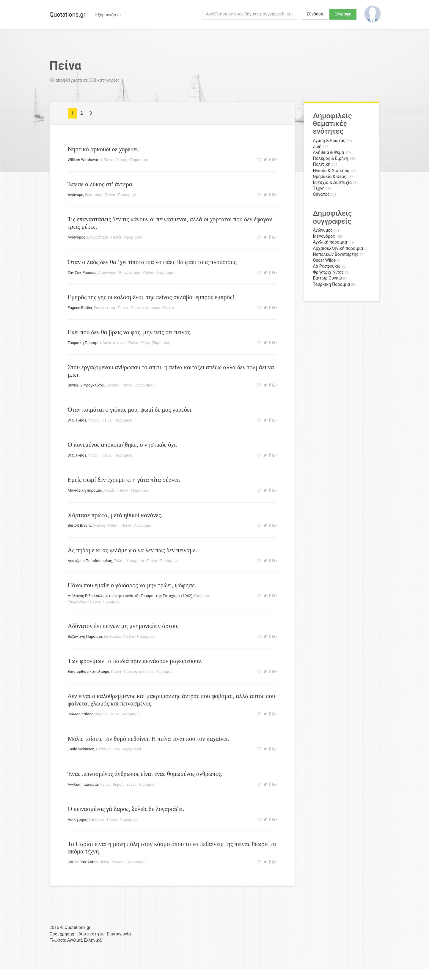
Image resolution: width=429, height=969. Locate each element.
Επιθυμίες (112, 636)
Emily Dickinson (81, 749)
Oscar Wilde (324, 260)
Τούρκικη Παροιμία (84, 342)
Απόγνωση (107, 272)
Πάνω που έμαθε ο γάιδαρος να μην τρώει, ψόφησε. (132, 585)
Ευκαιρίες (93, 194)
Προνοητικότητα (138, 671)
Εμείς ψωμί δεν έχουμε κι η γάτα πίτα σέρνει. (124, 479)
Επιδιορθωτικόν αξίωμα (88, 671)
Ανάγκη (98, 525)
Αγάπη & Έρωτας (329, 140)
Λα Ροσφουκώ (327, 266)
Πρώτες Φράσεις (145, 307)
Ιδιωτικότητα (90, 934)
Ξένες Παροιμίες (155, 342)
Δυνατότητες (113, 342)
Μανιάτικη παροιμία (85, 490)
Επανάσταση (97, 237)
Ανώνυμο (76, 194)
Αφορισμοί (133, 237)
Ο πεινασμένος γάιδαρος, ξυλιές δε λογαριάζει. (126, 808)
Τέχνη (319, 188)
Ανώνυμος (76, 237)
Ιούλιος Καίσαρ (81, 714)
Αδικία (109, 490)
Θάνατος (321, 194)
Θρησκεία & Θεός (329, 176)
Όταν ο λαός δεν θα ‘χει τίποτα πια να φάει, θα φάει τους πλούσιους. (153, 261)
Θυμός (114, 749)
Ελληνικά (93, 940)
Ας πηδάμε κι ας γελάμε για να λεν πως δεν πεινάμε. (132, 550)
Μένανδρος (324, 236)
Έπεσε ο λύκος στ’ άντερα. (101, 184)
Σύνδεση (315, 14)
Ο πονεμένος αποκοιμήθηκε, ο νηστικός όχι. (122, 444)
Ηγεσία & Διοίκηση (331, 170)
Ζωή (317, 146)
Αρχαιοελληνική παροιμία (338, 248)
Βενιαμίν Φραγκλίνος (86, 385)
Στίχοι (168, 307)
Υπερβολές (77, 601)
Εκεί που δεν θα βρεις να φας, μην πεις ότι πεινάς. (130, 332)
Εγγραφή (342, 14)
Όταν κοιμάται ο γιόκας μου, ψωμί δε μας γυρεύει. (130, 409)
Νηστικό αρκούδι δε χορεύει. (103, 149)
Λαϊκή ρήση (77, 819)
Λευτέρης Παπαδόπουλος (90, 560)
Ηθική (113, 525)
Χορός (121, 159)
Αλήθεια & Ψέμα (328, 152)
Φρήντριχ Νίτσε (328, 272)
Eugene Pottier (80, 307)
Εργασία (113, 385)
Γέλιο (119, 560)
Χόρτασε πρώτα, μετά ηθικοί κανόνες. (115, 515)
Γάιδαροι (201, 596)
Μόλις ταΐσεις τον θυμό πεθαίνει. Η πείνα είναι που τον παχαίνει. (148, 738)
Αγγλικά (75, 940)
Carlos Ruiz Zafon (83, 862)
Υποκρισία (135, 560)
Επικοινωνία (119, 934)
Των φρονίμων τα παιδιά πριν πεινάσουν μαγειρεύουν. (135, 660)
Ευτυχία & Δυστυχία (332, 182)
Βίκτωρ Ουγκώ (327, 278)
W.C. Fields (77, 420)
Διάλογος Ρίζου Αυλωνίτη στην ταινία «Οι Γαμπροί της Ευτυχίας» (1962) (130, 596)
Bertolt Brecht (79, 525)
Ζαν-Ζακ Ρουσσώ (82, 272)
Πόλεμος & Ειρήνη (330, 158)
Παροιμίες (139, 159)
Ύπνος (93, 420)
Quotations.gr (68, 14)
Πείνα (108, 159)
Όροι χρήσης (62, 934)
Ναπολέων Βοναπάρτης (336, 254)
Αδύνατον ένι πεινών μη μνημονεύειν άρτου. (123, 625)
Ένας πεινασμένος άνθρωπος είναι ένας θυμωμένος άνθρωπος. (145, 773)
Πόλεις (118, 862)
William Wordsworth (85, 159)
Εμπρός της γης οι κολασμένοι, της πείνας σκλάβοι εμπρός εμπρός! (151, 296)
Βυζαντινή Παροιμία (85, 636)
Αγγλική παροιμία (83, 784)
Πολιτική (322, 164)
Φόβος (101, 714)
